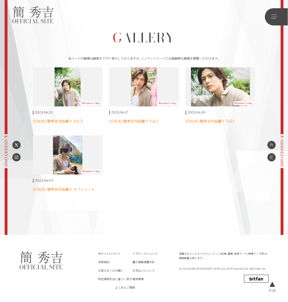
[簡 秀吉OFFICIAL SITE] (33, 15)
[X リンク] (16, 145)
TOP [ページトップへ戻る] (272, 290)
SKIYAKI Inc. (258, 268)
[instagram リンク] (16, 157)
